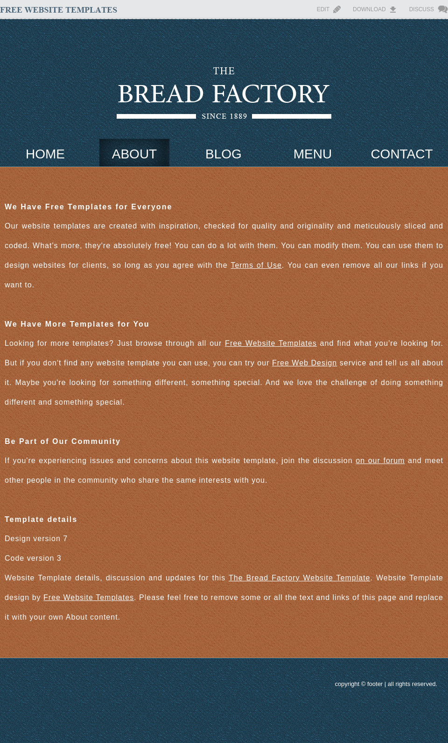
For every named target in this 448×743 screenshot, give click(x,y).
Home (45, 154)
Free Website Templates (271, 343)
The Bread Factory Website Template (300, 578)
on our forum (380, 460)
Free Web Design (304, 363)
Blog (223, 154)
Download (369, 9)
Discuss (421, 9)
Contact (402, 154)
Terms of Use (256, 265)
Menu (313, 154)
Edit (323, 9)
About (134, 154)
